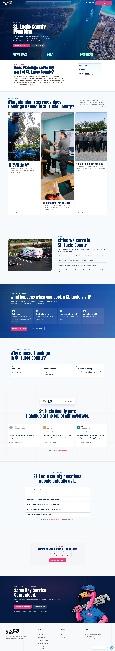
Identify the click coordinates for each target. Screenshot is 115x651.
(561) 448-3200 (89, 3)
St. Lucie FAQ (41, 646)
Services (28, 3)
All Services (40, 632)
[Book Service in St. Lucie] (21, 45)
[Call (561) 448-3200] (38, 45)
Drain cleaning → (80, 214)
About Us (63, 632)
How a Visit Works (42, 649)
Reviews (63, 635)
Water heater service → (48, 214)
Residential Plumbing (43, 643)
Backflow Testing (42, 635)
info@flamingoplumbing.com (94, 634)
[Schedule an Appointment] (103, 3)
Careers (63, 637)
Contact (63, 640)
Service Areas (58, 3)
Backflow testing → (14, 214)
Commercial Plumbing (43, 640)
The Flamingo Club (48, 3)
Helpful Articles (41, 637)
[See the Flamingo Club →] (57, 560)
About (67, 3)
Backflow (37, 3)
